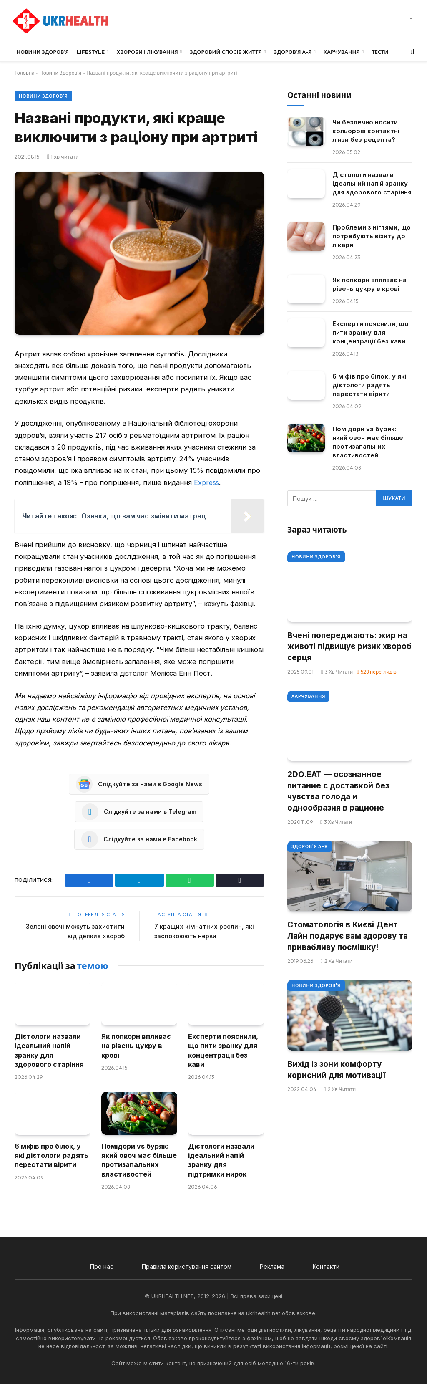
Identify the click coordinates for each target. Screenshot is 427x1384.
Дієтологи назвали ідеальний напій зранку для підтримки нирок (221, 1159)
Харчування (342, 51)
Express (207, 482)
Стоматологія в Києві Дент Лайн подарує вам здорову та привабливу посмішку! (347, 936)
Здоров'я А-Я (309, 846)
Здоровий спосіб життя (226, 51)
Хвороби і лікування (147, 51)
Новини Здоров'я (61, 73)
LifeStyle (91, 51)
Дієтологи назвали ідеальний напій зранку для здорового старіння (49, 1050)
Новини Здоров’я (43, 51)
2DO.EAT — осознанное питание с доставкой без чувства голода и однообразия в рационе (338, 791)
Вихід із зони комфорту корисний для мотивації (336, 1069)
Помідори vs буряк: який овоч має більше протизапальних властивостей (139, 1159)
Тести (380, 51)
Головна (25, 73)
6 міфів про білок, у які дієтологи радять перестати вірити (51, 1154)
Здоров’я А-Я (293, 51)
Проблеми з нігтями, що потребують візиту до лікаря (371, 236)
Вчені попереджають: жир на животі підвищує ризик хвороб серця (349, 646)
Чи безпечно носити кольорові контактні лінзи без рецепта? (365, 131)
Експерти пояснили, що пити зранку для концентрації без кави (223, 1050)
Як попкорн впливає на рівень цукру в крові (136, 1045)
